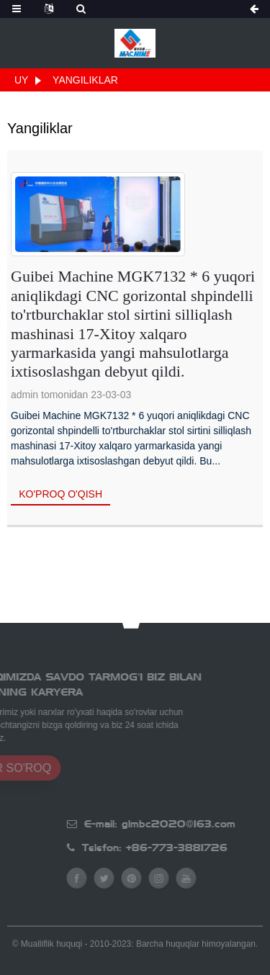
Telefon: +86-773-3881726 (179, 847)
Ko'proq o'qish (60, 494)
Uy (21, 80)
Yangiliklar (85, 80)
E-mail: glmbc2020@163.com (184, 824)
